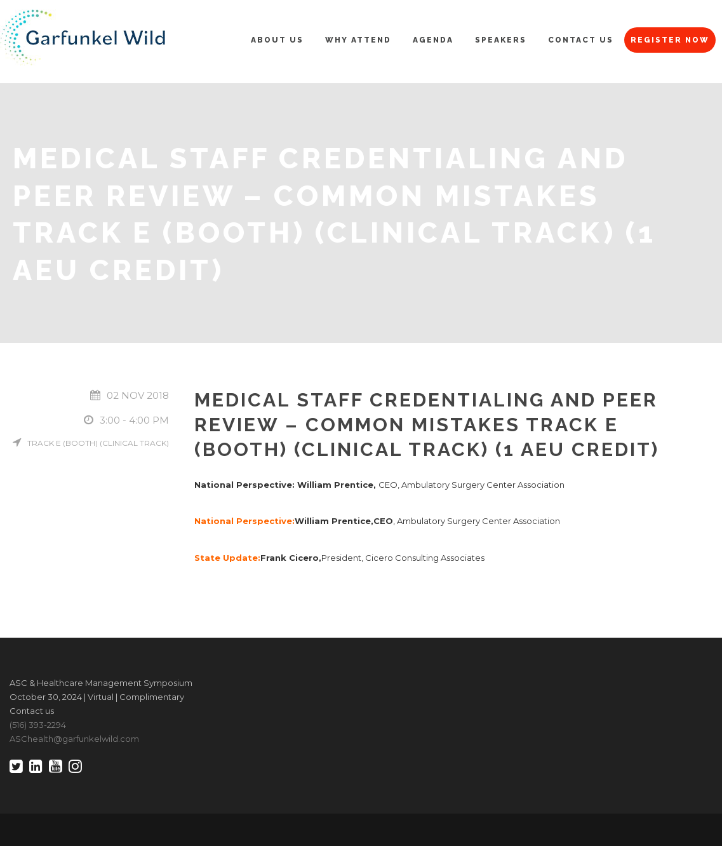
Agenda (433, 40)
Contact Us (580, 40)
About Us (277, 40)
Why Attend (358, 40)
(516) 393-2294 (38, 725)
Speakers (500, 40)
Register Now (670, 40)
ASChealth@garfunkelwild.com (74, 739)
